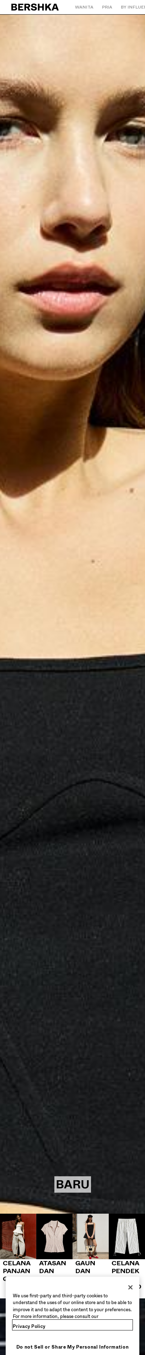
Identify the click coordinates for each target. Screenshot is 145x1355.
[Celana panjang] (18, 1248)
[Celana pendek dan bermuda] (127, 1256)
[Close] (130, 1294)
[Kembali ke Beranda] (35, 7)
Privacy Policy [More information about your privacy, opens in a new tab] (29, 1333)
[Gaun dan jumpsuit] (90, 1252)
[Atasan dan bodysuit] (54, 1252)
